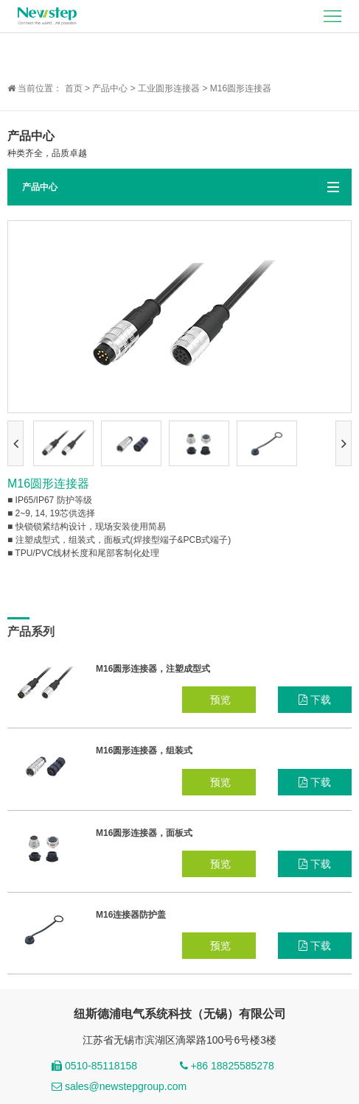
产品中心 (110, 88)
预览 (219, 700)
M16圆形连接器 (240, 88)
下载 (315, 700)
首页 (74, 88)
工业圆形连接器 (169, 88)
